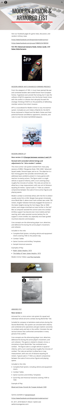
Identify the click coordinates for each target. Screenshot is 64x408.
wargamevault (30, 395)
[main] (32, 15)
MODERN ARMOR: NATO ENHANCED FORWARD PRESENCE (31, 87)
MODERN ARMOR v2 (18, 154)
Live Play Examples (33, 257)
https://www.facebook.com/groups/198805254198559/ (29, 43)
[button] (2, 2)
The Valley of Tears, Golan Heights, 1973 (27, 253)
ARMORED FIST (16, 309)
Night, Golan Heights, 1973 (22, 251)
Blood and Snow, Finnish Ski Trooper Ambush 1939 (28, 387)
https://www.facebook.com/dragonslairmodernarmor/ (29, 40)
